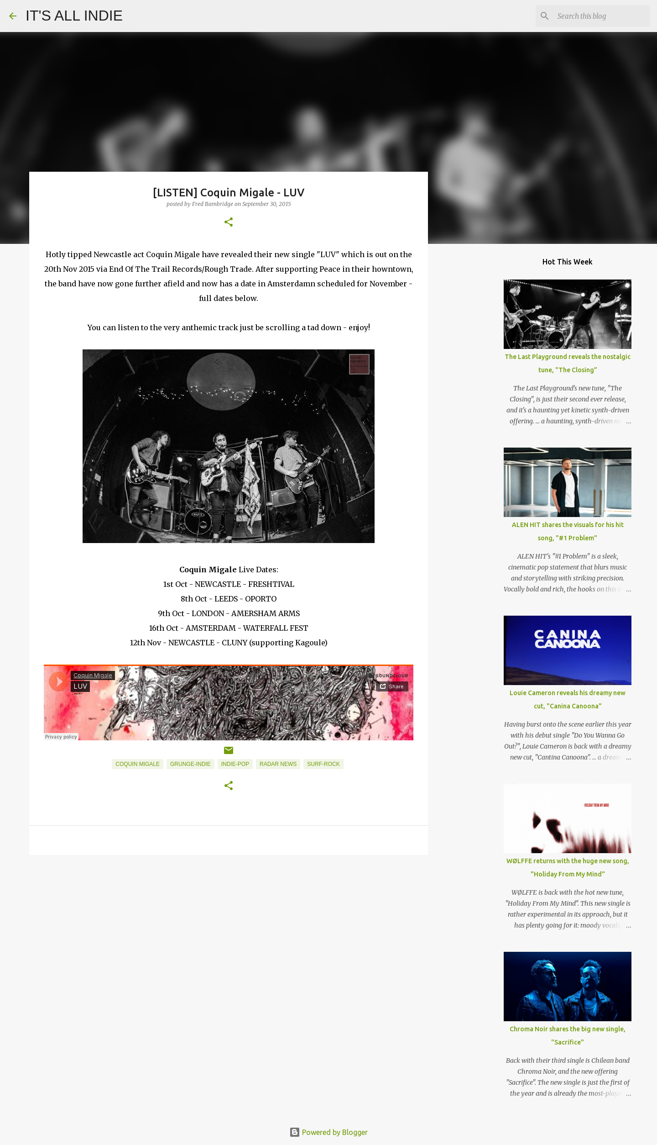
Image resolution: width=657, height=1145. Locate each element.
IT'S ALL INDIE (74, 15)
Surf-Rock (323, 764)
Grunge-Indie (190, 764)
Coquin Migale (137, 764)
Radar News (278, 764)
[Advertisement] (229, 933)
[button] (228, 222)
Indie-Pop (235, 764)
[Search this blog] (602, 16)
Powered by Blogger (328, 1132)
